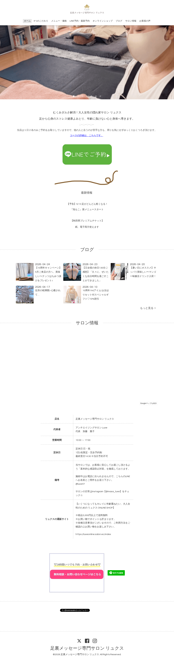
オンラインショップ (103, 21)
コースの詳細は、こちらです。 (86, 135)
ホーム (27, 21)
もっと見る (147, 308)
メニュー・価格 (59, 21)
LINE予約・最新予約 (80, 21)
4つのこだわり (41, 21)
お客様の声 (144, 21)
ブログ (119, 21)
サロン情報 (130, 21)
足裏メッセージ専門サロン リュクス (87, 648)
